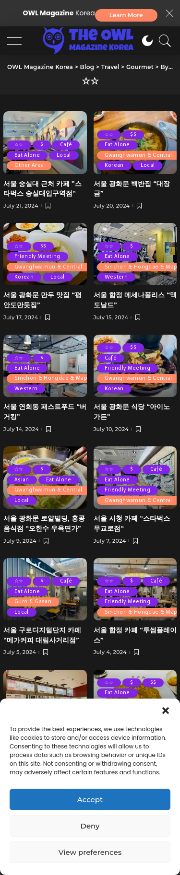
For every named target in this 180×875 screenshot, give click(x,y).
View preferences (90, 852)
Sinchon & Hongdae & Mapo (52, 378)
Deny (90, 825)
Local (64, 155)
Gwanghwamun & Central (138, 155)
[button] (165, 710)
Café (66, 144)
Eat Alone (27, 155)
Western (116, 277)
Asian (21, 480)
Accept (90, 799)
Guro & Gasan (32, 601)
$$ (133, 134)
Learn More (126, 15)
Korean (114, 165)
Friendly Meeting (37, 256)
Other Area (29, 165)
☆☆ (19, 144)
